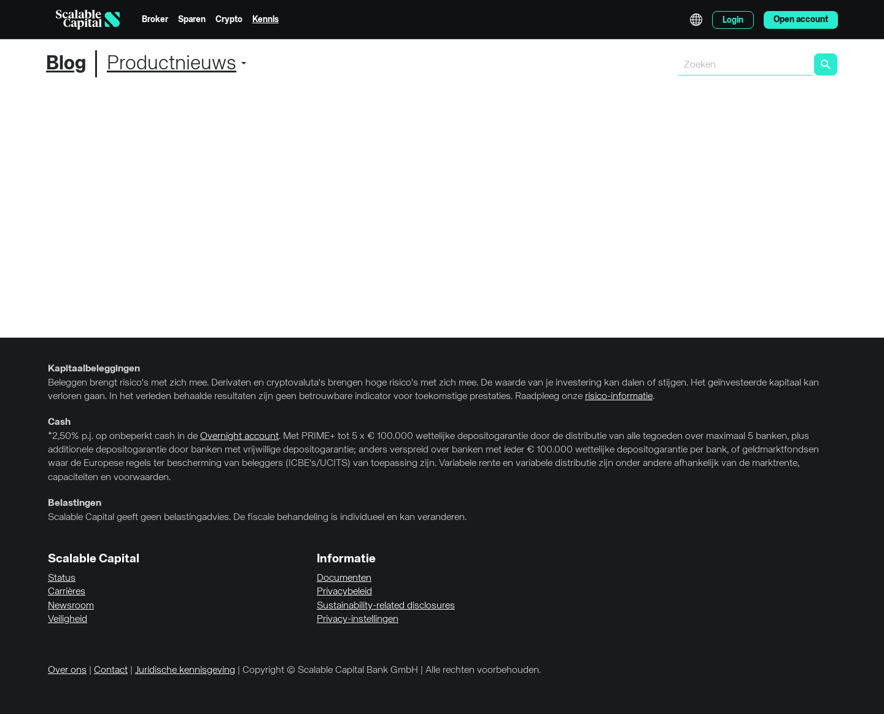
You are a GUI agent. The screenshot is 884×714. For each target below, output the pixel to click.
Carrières (66, 592)
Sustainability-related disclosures (386, 606)
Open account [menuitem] (801, 19)
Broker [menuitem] (155, 19)
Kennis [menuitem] (265, 19)
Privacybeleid (344, 592)
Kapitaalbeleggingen (94, 369)
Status (62, 578)
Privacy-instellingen (357, 619)
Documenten (344, 578)
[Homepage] (88, 19)
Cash (59, 422)
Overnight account (239, 436)
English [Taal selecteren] (696, 20)
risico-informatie (619, 397)
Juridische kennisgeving (185, 670)
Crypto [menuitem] (228, 19)
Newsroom (71, 606)
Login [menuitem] (733, 20)
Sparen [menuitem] (192, 19)
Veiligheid (67, 619)
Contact (111, 670)
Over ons (67, 670)
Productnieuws (171, 64)
